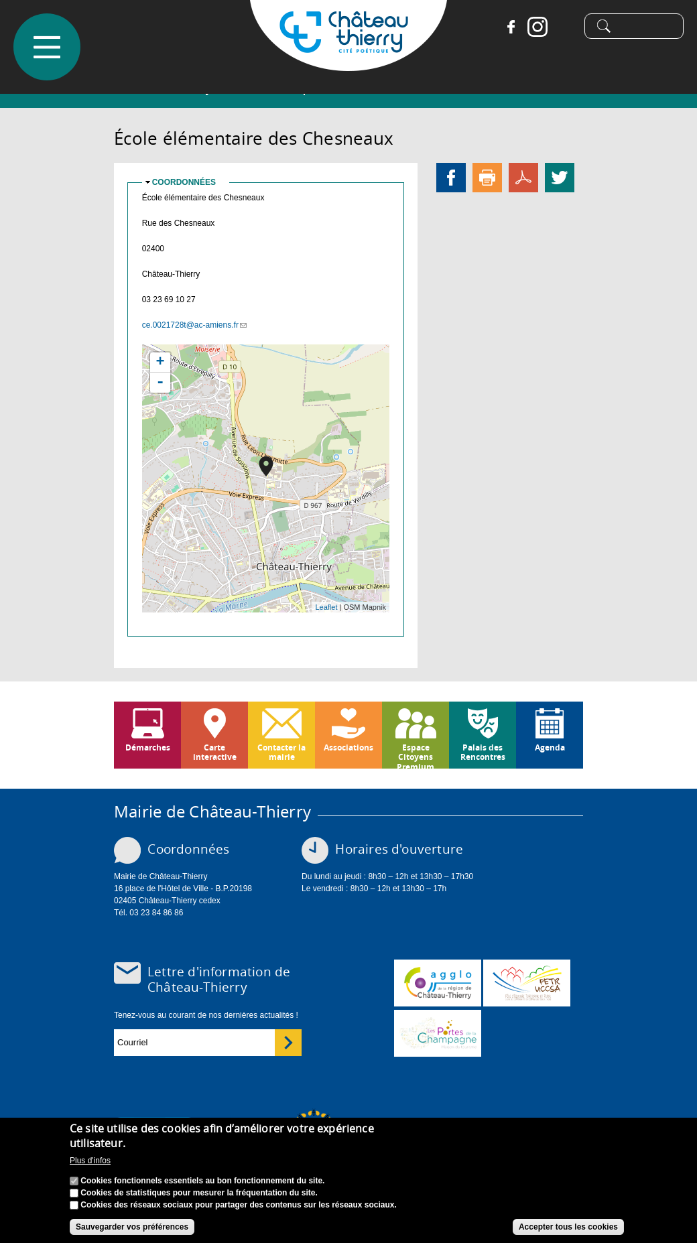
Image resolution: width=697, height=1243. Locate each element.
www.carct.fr (437, 983)
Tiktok (559, 26)
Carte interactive (215, 752)
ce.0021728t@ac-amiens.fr (194, 325)
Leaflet (326, 607)
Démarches (147, 747)
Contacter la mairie (281, 752)
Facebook (506, 26)
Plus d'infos (90, 1160)
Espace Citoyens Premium (415, 755)
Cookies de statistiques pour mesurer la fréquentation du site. (198, 1192)
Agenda (550, 747)
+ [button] (160, 362)
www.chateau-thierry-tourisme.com (437, 1033)
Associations (348, 747)
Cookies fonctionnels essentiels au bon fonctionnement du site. (202, 1180)
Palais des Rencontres (482, 752)
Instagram (532, 26)
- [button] (160, 383)
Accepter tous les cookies (568, 1227)
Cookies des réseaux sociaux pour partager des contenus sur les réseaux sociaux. (238, 1204)
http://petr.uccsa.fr (526, 983)
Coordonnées (184, 182)
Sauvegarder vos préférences (132, 1227)
